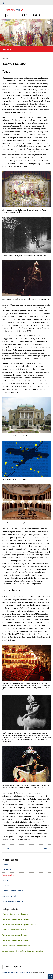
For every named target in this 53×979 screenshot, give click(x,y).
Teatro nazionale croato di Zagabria (15, 919)
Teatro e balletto (8, 875)
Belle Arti (5, 885)
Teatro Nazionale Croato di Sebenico (16, 946)
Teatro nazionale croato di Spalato (15, 940)
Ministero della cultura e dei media (15, 914)
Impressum (17, 967)
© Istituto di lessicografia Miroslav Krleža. (16, 973)
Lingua (5, 864)
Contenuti (7, 967)
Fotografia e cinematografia (13, 891)
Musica (5, 880)
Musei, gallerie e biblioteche (12, 901)
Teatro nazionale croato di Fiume (14, 935)
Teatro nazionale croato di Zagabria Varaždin (19, 924)
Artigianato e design (10, 896)
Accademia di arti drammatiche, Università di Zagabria (22, 951)
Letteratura (6, 870)
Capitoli (9, 49)
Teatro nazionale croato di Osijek (14, 930)
